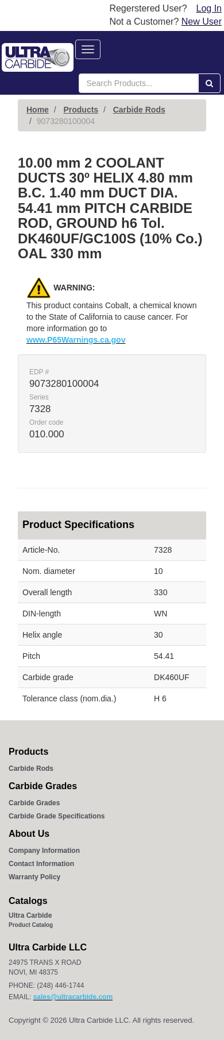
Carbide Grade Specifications (57, 816)
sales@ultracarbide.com (73, 997)
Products (80, 109)
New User (201, 21)
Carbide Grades (34, 803)
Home (37, 109)
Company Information (44, 851)
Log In (209, 8)
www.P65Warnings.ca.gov (75, 339)
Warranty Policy (34, 877)
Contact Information (41, 864)
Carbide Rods (139, 109)
